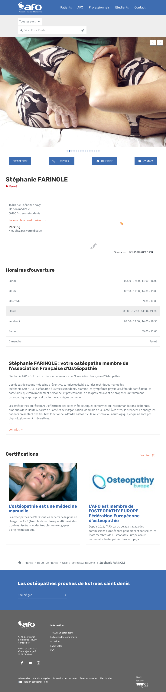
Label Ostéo (56, 646)
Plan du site (106, 678)
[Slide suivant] (160, 43)
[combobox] (30, 21)
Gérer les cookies (88, 678)
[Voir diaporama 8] (83, 151)
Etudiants (122, 7)
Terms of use (120, 252)
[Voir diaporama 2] (69, 151)
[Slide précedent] (153, 43)
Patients (66, 7)
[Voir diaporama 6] (78, 151)
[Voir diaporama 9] (85, 151)
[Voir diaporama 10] (87, 151)
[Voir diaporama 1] (67, 151)
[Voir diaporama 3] (72, 151)
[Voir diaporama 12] (92, 151)
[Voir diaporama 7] (81, 151)
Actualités (55, 641)
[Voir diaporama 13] (94, 151)
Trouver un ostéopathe (61, 633)
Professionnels (99, 7)
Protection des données (65, 678)
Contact (139, 7)
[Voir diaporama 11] (90, 151)
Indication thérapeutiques (63, 637)
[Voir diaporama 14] (96, 151)
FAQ (52, 650)
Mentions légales (41, 678)
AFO (80, 7)
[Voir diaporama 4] (74, 151)
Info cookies (24, 678)
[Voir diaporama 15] (99, 151)
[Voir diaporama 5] (76, 151)
